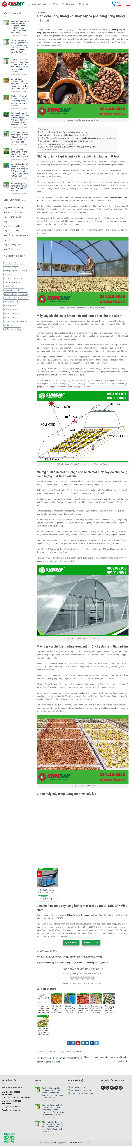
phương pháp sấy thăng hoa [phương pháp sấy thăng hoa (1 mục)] (13, 290)
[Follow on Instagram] (107, 1088)
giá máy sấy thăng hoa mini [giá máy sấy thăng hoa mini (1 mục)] (13, 278)
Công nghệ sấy (43, 12)
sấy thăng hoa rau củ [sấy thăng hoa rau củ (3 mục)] (11, 313)
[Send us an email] (116, 1088)
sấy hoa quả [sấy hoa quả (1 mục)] (23, 294)
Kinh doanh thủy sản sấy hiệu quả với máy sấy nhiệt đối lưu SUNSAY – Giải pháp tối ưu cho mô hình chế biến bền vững (20, 119)
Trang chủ (36, 4)
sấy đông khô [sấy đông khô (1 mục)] (8, 325)
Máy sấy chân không (12, 217)
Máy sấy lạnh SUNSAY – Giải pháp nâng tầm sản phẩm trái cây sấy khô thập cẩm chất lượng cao (19, 84)
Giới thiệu (47, 4)
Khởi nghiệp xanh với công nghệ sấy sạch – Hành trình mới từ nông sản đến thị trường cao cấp (19, 137)
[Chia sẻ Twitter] (73, 1043)
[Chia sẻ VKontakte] (83, 1043)
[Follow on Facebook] (103, 1088)
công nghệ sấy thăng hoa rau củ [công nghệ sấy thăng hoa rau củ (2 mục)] (15, 271)
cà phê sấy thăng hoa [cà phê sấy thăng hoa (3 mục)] (11, 267)
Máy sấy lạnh (9, 221)
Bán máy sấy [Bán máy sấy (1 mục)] (8, 263)
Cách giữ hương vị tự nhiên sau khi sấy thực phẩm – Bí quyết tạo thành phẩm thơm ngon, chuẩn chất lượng (20, 27)
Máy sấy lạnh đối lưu (12, 226)
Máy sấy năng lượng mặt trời (16, 235)
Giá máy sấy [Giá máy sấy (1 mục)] (8, 274)
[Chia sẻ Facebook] (69, 1043)
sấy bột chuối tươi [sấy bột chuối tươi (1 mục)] (10, 294)
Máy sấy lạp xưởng (11, 231)
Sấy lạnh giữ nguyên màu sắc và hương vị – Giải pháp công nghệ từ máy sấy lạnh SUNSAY (20, 101)
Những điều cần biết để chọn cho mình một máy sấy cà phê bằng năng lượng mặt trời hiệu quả (77, 138)
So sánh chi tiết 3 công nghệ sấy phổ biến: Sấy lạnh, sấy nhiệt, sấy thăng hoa (19, 153)
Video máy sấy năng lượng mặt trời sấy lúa (57, 144)
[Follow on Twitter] (112, 1088)
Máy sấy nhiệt (9, 240)
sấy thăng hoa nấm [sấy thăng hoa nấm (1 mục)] (10, 309)
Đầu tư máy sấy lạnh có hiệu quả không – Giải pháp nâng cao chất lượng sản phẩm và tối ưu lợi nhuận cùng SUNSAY (20, 46)
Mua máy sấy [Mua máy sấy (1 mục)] (8, 286)
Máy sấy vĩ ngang (11, 249)
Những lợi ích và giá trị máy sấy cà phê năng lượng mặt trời (63, 132)
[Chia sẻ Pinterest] (78, 1043)
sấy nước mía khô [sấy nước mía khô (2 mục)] (10, 298)
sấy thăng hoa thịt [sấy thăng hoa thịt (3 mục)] (10, 317)
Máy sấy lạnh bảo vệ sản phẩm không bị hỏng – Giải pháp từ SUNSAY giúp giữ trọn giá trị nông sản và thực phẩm (19, 170)
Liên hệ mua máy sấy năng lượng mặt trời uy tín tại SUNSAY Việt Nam (68, 147)
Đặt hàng (123, 4)
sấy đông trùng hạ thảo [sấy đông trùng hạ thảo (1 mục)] (12, 329)
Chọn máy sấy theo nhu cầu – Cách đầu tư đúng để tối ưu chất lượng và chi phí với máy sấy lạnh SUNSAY (20, 65)
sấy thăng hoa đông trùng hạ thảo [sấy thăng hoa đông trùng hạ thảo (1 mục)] (15, 321)
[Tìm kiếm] (29, 4)
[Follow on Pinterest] (121, 1088)
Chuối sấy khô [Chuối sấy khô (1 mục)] (19, 263)
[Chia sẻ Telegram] (96, 1043)
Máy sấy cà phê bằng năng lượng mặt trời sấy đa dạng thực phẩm (66, 141)
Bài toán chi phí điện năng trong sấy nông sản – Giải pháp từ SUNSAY (20, 187)
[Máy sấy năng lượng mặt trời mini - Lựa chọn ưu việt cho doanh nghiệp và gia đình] (47, 877)
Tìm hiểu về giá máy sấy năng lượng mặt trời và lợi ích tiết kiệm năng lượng (69, 957)
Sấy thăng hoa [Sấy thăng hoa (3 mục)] (23, 298)
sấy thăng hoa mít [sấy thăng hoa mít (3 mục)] (10, 306)
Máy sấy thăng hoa (12, 244)
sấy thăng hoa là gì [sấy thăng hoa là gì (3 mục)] (10, 302)
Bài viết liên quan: (50, 150)
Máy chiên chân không (13, 207)
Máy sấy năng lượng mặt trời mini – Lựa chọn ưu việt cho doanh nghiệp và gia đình (46, 891)
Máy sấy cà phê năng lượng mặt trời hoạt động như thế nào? (64, 135)
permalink (77, 1052)
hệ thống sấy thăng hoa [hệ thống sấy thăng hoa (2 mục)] (12, 282)
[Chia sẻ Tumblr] (92, 1043)
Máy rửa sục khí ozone (13, 212)
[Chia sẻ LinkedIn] (87, 1043)
